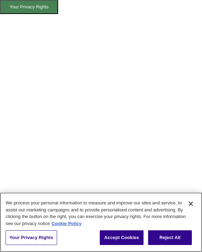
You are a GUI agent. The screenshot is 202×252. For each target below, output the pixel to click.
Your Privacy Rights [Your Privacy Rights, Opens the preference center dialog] (31, 237)
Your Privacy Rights (29, 6)
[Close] (190, 203)
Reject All (169, 237)
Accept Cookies (121, 237)
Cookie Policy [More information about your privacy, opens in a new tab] (66, 223)
